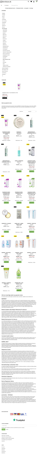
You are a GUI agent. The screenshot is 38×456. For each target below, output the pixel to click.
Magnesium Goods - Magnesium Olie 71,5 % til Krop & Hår (31, 193)
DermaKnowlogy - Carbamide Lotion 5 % (6, 161)
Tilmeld (3, 429)
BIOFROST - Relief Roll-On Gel (6, 253)
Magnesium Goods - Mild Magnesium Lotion (10, 92)
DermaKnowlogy (31, 135)
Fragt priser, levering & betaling (6, 436)
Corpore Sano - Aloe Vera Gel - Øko (19, 283)
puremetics (6, 224)
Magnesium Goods (6, 135)
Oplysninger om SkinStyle (5, 435)
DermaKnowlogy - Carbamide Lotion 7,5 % (31, 133)
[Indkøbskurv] (36, 1)
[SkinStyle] (6, 1)
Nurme (19, 163)
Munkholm (19, 134)
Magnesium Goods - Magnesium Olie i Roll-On (19, 193)
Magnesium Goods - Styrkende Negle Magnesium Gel (6, 193)
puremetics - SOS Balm (6, 223)
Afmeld (7, 429)
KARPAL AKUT (19, 225)
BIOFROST (31, 224)
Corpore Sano (19, 285)
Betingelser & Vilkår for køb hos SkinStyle (8, 438)
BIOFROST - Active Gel (31, 252)
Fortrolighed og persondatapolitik (7, 439)
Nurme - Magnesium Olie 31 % (19, 161)
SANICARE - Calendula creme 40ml (6, 283)
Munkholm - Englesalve (19, 132)
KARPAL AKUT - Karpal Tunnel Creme (19, 224)
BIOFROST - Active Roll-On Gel (19, 253)
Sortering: (21, 111)
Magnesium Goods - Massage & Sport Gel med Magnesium (31, 162)
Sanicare (6, 285)
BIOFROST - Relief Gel (31, 223)
